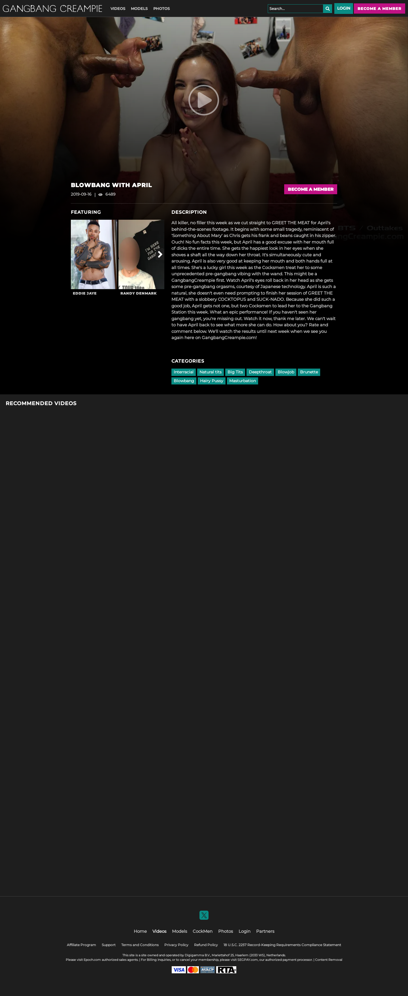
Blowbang (184, 380)
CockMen (202, 931)
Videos (117, 8)
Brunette (309, 372)
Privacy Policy (176, 945)
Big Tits (235, 372)
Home (140, 931)
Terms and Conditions (140, 945)
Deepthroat (260, 372)
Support (109, 945)
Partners (265, 931)
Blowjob (286, 372)
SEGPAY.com (247, 960)
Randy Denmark (138, 293)
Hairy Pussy (211, 380)
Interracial (184, 372)
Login (343, 8)
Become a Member (310, 189)
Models (139, 8)
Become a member (379, 8)
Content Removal (328, 960)
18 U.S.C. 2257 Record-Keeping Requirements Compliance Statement (282, 945)
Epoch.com (92, 960)
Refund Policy (206, 945)
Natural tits (210, 372)
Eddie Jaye (85, 293)
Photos (161, 8)
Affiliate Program (81, 945)
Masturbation (242, 380)
